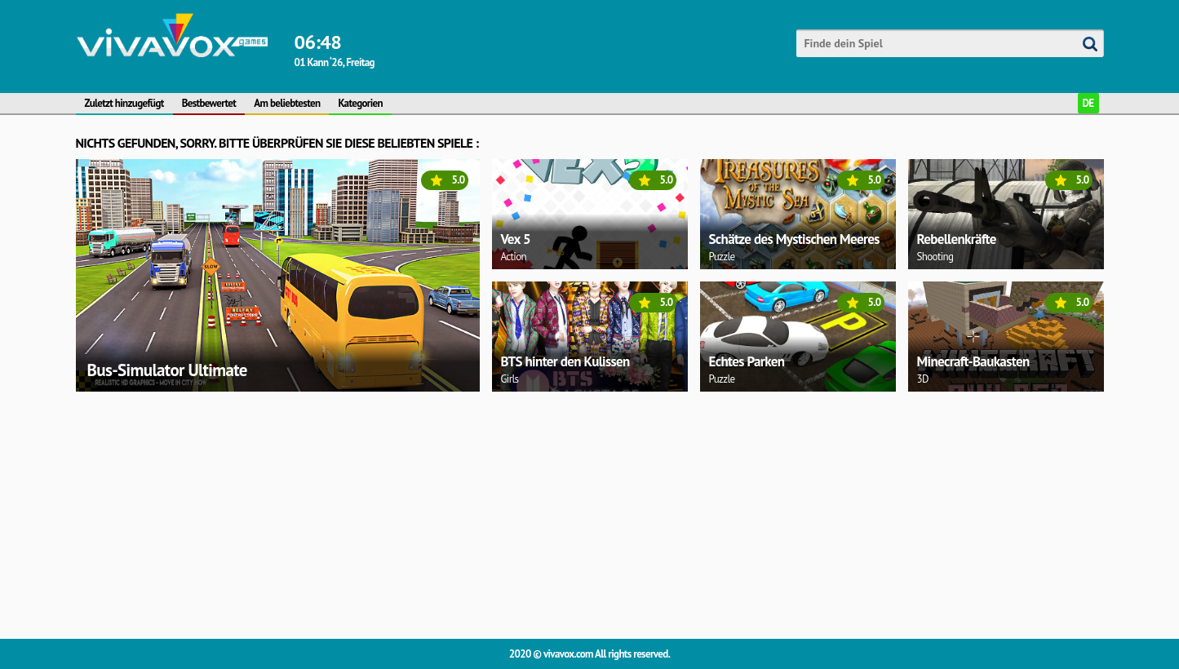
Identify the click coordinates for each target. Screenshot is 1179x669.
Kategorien (360, 103)
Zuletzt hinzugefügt (124, 103)
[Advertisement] (565, 512)
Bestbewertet (209, 103)
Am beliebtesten (287, 103)
